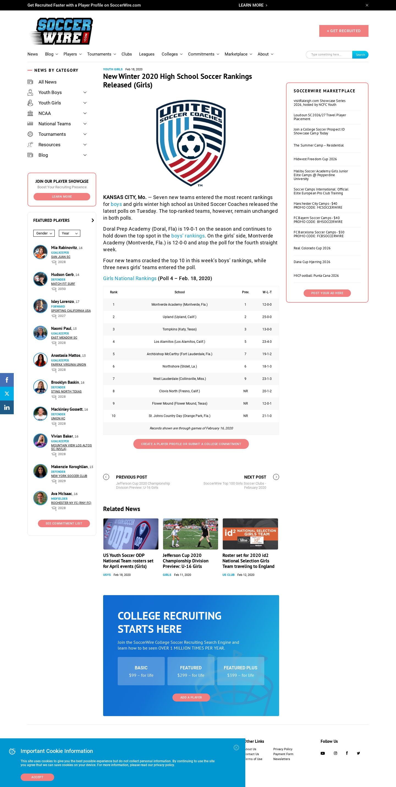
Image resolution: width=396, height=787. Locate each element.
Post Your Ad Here (327, 293)
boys (116, 204)
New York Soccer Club (69, 476)
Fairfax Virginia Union (68, 364)
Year (65, 233)
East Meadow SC (64, 337)
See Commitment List (64, 523)
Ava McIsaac (62, 493)
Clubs (127, 54)
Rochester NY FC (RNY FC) (71, 503)
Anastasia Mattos (66, 355)
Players (70, 54)
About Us (250, 749)
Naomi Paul (61, 328)
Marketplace (236, 54)
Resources (44, 144)
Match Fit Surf (63, 284)
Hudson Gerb (63, 274)
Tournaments (99, 54)
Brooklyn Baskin (65, 382)
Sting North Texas (66, 391)
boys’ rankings (188, 236)
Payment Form (283, 754)
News (33, 54)
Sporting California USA (71, 311)
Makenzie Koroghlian (70, 466)
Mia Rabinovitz (64, 247)
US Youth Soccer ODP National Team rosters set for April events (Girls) (128, 560)
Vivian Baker (62, 436)
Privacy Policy (282, 749)
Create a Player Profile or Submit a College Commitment (191, 444)
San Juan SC (60, 257)
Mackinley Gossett (67, 409)
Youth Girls (44, 103)
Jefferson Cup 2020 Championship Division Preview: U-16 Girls (185, 560)
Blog (49, 54)
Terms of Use (253, 759)
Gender (42, 233)
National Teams (49, 123)
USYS (107, 575)
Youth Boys (45, 92)
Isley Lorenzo (63, 301)
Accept (37, 777)
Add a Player (191, 697)
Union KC (58, 418)
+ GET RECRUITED (344, 31)
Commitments (201, 54)
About (263, 54)
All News (42, 82)
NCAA (39, 113)
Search (360, 55)
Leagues (147, 54)
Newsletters (281, 759)
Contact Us (251, 754)
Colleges (170, 54)
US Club (228, 575)
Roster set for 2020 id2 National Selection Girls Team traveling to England (248, 560)
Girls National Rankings (130, 278)
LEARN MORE (251, 5)
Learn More (62, 196)
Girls (167, 575)
